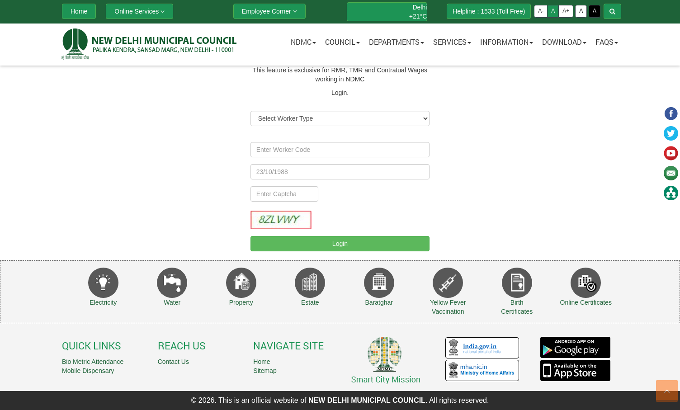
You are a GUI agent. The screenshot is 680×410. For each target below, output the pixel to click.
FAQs (606, 42)
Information (506, 42)
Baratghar (379, 302)
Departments (396, 42)
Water (172, 302)
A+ (565, 11)
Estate (310, 302)
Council (342, 42)
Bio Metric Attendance (92, 361)
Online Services (139, 11)
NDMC (303, 42)
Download (564, 42)
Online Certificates (586, 302)
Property (241, 302)
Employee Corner (269, 11)
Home (261, 361)
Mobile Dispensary (88, 370)
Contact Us (173, 361)
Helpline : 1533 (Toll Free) (489, 11)
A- (540, 11)
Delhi (419, 7)
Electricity (103, 302)
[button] (340, 45)
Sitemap (264, 370)
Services (452, 42)
